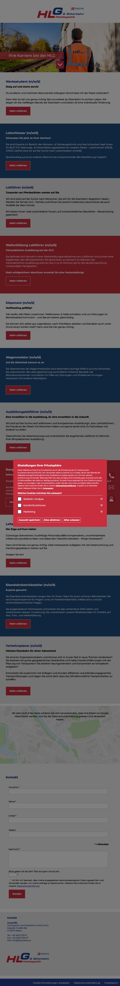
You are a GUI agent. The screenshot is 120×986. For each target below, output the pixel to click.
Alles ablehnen (52, 520)
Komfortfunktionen (34, 505)
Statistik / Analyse (33, 499)
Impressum (48, 488)
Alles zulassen (72, 520)
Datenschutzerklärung (66, 486)
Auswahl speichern (29, 520)
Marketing (29, 511)
